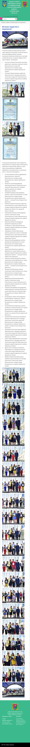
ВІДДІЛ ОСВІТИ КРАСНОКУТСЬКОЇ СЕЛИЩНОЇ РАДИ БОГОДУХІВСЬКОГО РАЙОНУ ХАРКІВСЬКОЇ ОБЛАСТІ (14, 7)
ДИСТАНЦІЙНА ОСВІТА (7, 724)
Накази (4, 718)
